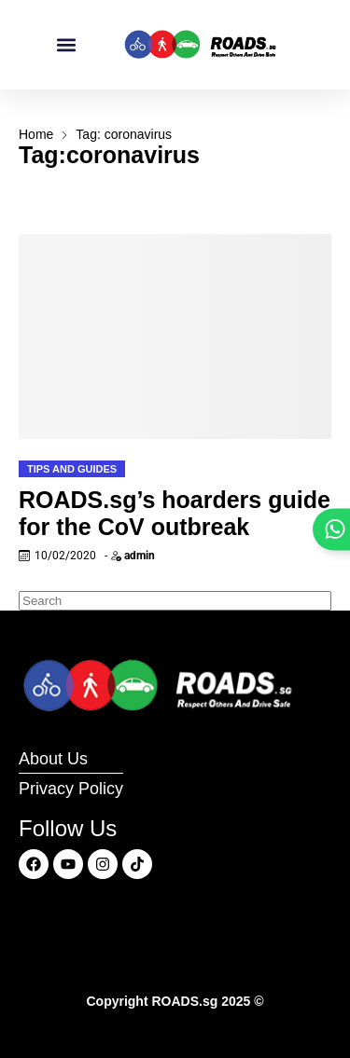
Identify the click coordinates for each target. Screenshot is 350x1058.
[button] (65, 45)
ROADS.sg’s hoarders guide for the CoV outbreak (174, 513)
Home (36, 134)
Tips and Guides (72, 468)
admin (139, 555)
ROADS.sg (184, 1001)
